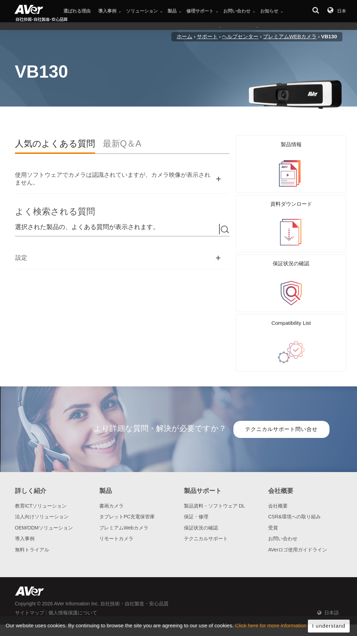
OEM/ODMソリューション (44, 494)
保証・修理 (196, 483)
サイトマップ (29, 579)
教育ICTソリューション (41, 472)
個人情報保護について (72, 579)
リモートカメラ (116, 505)
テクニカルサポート (206, 505)
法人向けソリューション (42, 483)
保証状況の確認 (201, 494)
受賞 (273, 494)
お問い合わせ (282, 505)
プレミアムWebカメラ (123, 494)
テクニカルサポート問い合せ (281, 395)
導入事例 (24, 505)
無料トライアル (32, 516)
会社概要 (278, 472)
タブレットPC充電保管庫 (127, 483)
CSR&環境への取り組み (294, 483)
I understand (328, 628)
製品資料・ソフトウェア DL (214, 472)
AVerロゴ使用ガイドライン (297, 516)
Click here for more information (270, 628)
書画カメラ (111, 472)
